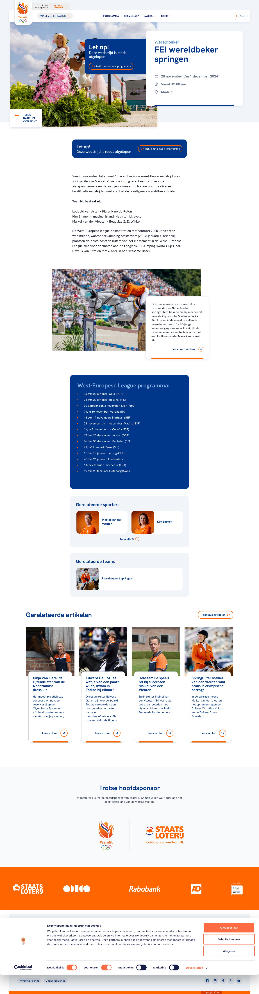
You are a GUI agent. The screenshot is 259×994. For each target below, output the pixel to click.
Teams (196, 936)
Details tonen (194, 986)
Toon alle (215, 615)
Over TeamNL (150, 932)
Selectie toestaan (229, 958)
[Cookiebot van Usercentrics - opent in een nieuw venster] (23, 987)
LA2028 (150, 16)
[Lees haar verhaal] (187, 349)
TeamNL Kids (149, 936)
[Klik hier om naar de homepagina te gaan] (23, 12)
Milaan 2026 (99, 936)
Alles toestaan (229, 946)
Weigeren (229, 970)
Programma (111, 16)
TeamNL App (131, 16)
